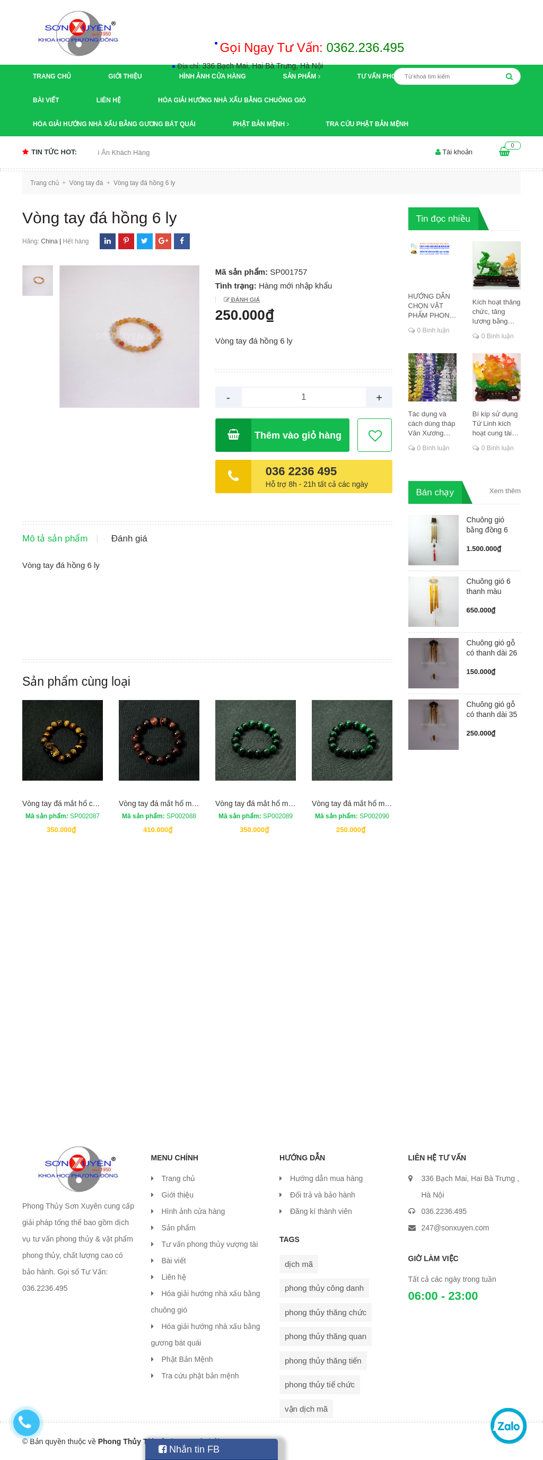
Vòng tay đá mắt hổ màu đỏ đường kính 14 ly (193, 803)
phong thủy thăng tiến (323, 1360)
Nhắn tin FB (189, 1449)
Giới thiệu (125, 76)
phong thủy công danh (324, 1287)
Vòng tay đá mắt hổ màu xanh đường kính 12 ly (293, 803)
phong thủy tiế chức (320, 1384)
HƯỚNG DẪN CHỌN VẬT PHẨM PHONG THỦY (431, 306)
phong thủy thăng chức (325, 1312)
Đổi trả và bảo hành (322, 1195)
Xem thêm (505, 491)
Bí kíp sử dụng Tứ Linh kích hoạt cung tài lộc (495, 424)
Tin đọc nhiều (443, 219)
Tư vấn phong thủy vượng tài (210, 1244)
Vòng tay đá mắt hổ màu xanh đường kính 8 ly (388, 803)
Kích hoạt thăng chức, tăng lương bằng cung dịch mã (496, 312)
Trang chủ (52, 76)
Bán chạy (435, 492)
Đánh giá (245, 299)
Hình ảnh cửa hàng (212, 76)
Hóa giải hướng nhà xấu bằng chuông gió (232, 100)
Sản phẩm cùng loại (76, 681)
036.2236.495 (444, 1211)
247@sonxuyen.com (455, 1227)
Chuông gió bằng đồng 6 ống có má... (487, 529)
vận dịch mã (306, 1408)
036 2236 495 (301, 471)
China (49, 241)
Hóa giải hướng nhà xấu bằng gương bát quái (114, 124)
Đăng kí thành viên (321, 1211)
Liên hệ (109, 100)
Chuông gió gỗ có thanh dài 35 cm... (492, 714)
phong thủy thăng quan (325, 1336)
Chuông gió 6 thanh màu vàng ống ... (489, 591)
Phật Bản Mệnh (261, 124)
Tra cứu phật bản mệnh (367, 124)
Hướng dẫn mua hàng (326, 1178)
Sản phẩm (301, 76)
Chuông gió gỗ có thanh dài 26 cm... (492, 653)
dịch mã (299, 1264)
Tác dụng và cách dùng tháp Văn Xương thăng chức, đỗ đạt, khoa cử (432, 424)
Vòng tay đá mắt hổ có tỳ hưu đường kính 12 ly (100, 803)
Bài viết (46, 100)
